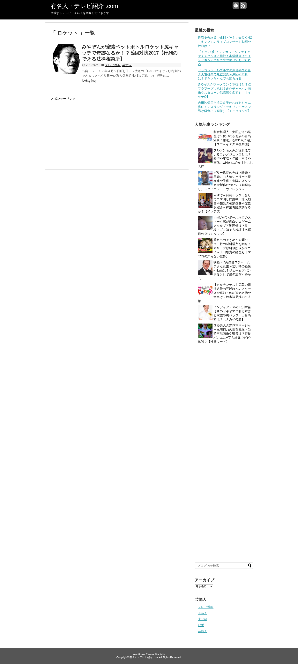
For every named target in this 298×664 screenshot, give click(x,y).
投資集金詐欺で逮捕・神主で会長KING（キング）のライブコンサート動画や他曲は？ (225, 42)
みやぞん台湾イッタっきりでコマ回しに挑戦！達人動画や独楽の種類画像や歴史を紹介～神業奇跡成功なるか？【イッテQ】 (224, 203)
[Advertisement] (83, 128)
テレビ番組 (113, 65)
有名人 (202, 613)
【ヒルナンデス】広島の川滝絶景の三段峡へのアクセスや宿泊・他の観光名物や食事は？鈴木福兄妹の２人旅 (224, 293)
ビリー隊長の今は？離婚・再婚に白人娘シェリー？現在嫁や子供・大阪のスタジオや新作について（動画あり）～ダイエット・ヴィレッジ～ (224, 181)
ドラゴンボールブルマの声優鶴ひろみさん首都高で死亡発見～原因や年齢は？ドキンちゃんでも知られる (224, 74)
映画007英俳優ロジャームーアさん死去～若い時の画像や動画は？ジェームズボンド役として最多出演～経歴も (225, 270)
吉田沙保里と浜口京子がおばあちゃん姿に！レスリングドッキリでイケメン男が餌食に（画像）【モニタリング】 (224, 107)
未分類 (202, 619)
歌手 (201, 625)
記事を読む (89, 81)
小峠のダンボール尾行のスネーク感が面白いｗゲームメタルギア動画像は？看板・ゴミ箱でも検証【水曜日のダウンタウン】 (224, 225)
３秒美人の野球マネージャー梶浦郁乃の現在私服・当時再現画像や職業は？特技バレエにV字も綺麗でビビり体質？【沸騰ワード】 (225, 333)
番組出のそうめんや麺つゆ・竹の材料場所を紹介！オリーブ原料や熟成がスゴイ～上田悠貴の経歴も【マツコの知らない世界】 (224, 248)
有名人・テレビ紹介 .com (84, 6)
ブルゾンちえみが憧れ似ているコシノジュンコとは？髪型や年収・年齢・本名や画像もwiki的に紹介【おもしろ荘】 (225, 158)
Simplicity (159, 654)
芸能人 (127, 65)
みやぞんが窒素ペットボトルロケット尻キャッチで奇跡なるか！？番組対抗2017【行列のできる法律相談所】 (130, 53)
